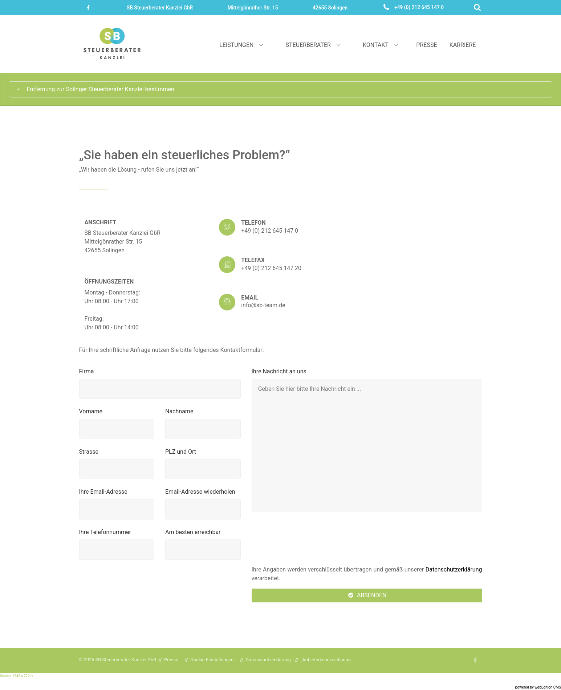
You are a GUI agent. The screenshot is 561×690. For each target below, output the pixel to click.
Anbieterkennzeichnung (326, 659)
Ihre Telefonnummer (105, 532)
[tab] (280, 89)
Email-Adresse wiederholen (200, 491)
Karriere (463, 44)
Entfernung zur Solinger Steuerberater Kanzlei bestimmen (94, 89)
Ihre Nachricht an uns (279, 371)
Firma (86, 371)
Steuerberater (314, 45)
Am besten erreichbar (193, 532)
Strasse (89, 451)
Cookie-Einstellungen (211, 659)
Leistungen (242, 45)
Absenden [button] (367, 595)
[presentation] (307, 539)
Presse (426, 44)
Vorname (90, 411)
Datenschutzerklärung (454, 569)
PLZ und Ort (180, 451)
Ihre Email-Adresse (103, 491)
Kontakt (381, 45)
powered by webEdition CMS (538, 687)
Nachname (179, 411)
